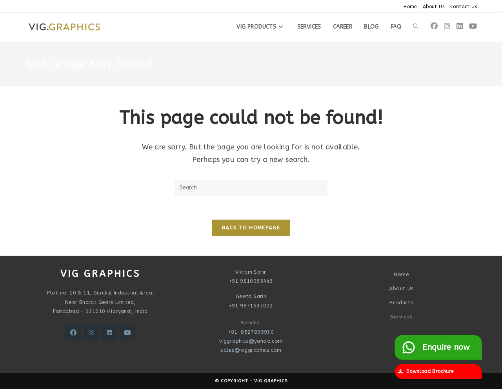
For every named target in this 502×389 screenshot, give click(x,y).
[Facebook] (73, 332)
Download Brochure (425, 371)
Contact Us (463, 6)
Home (410, 6)
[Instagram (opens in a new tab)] (447, 26)
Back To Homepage (251, 228)
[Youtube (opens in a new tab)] (473, 26)
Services (401, 317)
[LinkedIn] (109, 332)
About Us (433, 6)
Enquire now (434, 347)
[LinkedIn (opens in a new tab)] (459, 26)
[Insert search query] (251, 188)
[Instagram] (91, 332)
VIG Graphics (270, 381)
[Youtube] (127, 332)
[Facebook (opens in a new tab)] (434, 26)
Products (401, 302)
